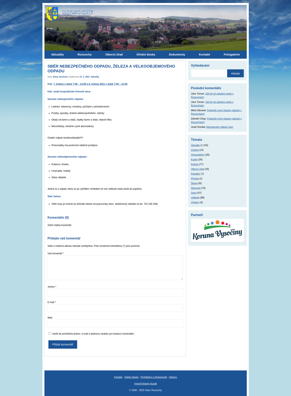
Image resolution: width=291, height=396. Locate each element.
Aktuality (95, 77)
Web (50, 317)
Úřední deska (131, 377)
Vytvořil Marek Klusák (145, 383)
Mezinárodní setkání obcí (219, 127)
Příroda (195, 178)
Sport (194, 192)
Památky (195, 173)
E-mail (52, 302)
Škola (194, 183)
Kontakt (118, 377)
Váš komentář (56, 253)
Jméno (52, 286)
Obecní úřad (197, 169)
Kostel (194, 159)
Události (195, 197)
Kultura (195, 164)
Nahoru (173, 377)
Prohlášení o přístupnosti (154, 377)
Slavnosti (196, 188)
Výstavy (195, 202)
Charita (195, 150)
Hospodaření (198, 154)
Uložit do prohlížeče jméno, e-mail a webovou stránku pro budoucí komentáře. (93, 333)
